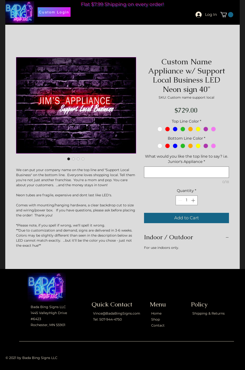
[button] (226, 14)
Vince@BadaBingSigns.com (116, 313)
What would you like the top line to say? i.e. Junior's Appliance (186, 159)
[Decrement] (179, 200)
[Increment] (193, 200)
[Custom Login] (54, 12)
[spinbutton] (186, 200)
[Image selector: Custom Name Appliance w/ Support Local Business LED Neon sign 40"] (68, 158)
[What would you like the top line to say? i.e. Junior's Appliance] (186, 172)
